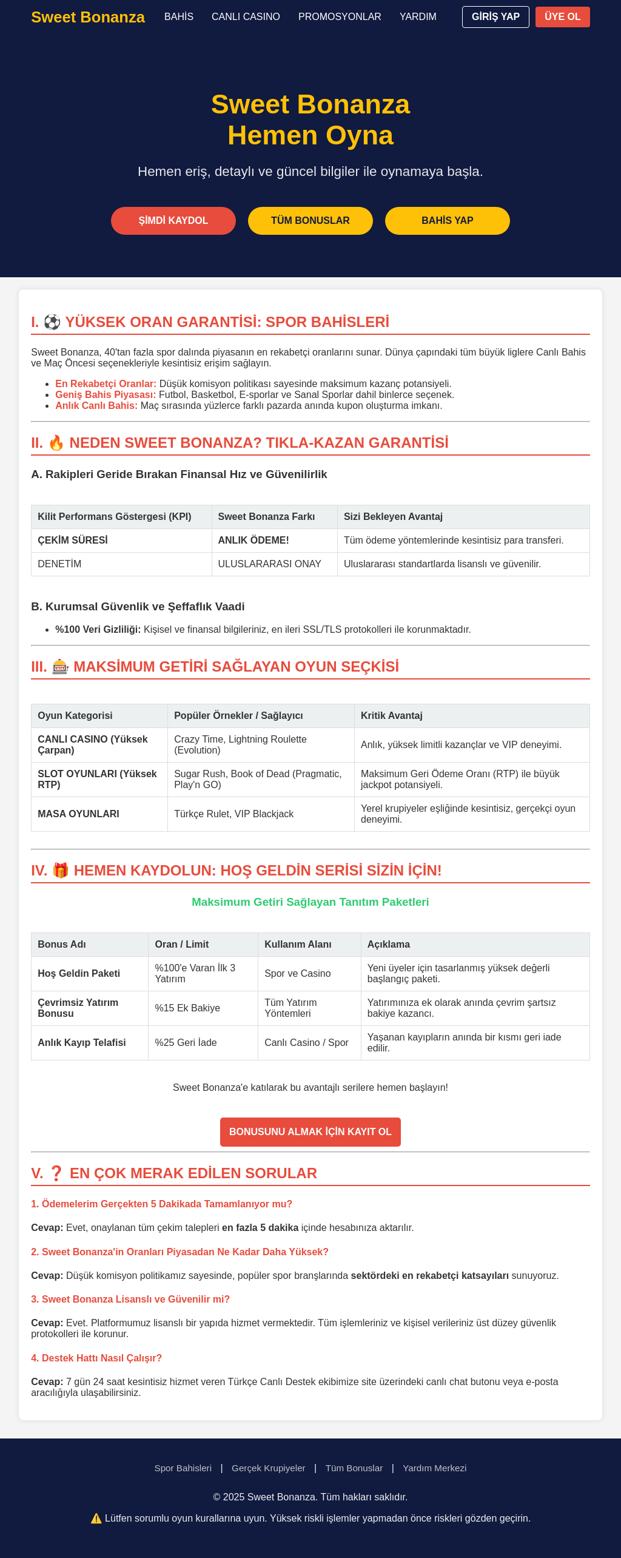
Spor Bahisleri (183, 1468)
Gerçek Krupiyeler (269, 1468)
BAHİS (178, 17)
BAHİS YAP (447, 220)
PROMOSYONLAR (339, 17)
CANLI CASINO (246, 17)
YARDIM (418, 17)
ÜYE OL (563, 17)
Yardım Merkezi (434, 1468)
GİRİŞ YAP (496, 17)
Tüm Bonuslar (354, 1468)
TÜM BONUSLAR (310, 220)
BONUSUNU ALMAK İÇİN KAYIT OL (310, 1132)
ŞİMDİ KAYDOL (174, 220)
